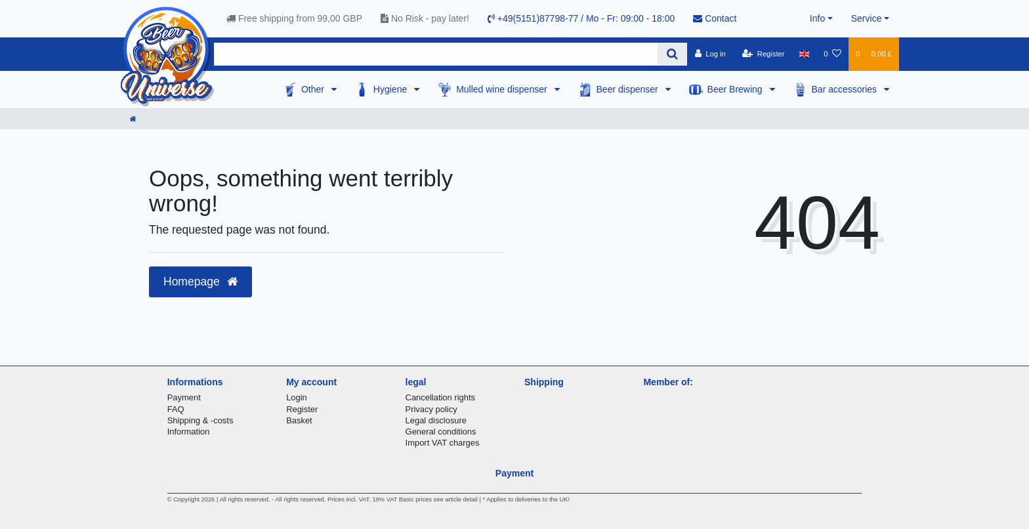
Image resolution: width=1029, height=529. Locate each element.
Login (296, 397)
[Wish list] (832, 53)
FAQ (175, 409)
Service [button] (866, 18)
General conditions (441, 431)
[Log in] (709, 53)
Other (314, 89)
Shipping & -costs (200, 420)
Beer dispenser (629, 89)
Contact (714, 18)
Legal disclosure (436, 420)
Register (302, 409)
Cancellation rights (440, 397)
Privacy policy (431, 409)
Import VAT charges (443, 443)
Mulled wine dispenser (502, 89)
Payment (184, 397)
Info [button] (817, 18)
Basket (299, 420)
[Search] (672, 54)
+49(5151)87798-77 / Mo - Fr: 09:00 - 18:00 (581, 18)
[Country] (804, 53)
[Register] (763, 53)
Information (188, 431)
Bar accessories (845, 89)
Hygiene (391, 89)
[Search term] (436, 54)
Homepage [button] (200, 281)
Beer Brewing (736, 89)
